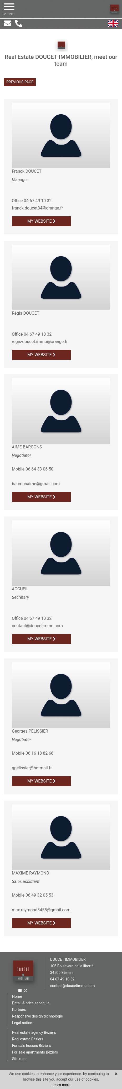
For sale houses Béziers (31, 1046)
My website (41, 221)
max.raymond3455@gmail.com (41, 909)
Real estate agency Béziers (34, 1032)
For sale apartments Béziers (35, 1052)
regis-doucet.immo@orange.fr (40, 341)
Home (17, 996)
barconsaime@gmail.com (36, 483)
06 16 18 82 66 (39, 753)
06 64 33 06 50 (39, 469)
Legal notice (22, 1023)
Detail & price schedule (30, 1003)
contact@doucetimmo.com (37, 625)
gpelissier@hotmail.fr (32, 767)
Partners (19, 1010)
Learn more (61, 1085)
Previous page (19, 82)
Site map (19, 1059)
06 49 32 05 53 (39, 895)
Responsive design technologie (37, 1016)
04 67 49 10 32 (38, 200)
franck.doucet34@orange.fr (37, 208)
